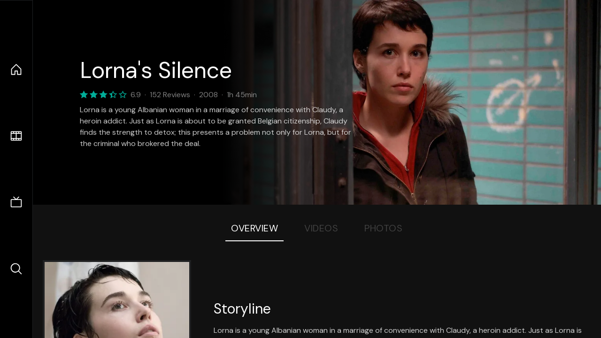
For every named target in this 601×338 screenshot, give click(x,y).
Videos (321, 228)
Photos (383, 228)
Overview (254, 228)
